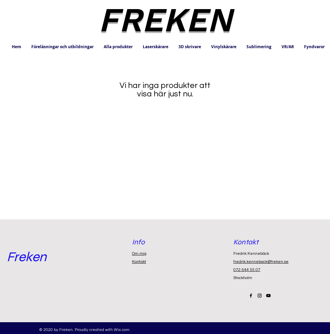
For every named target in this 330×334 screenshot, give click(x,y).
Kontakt (139, 262)
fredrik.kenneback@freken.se (261, 262)
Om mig (139, 253)
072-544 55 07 (246, 270)
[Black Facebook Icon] (251, 295)
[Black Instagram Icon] (259, 295)
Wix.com (122, 330)
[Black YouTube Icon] (268, 295)
